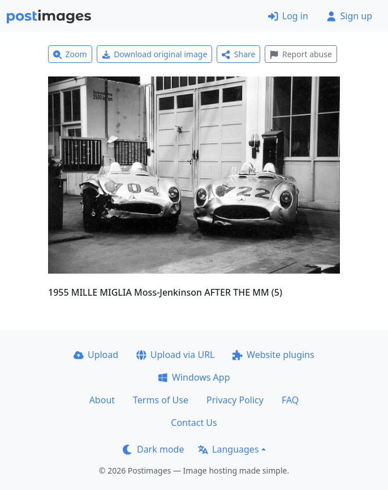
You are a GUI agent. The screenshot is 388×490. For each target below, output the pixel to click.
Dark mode (153, 449)
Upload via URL (175, 354)
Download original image (155, 54)
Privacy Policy (235, 400)
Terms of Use (160, 400)
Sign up (349, 16)
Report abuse (300, 54)
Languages (228, 449)
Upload (96, 354)
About (102, 400)
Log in (288, 16)
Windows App (194, 377)
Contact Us (194, 422)
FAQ (290, 400)
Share (238, 54)
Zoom (70, 54)
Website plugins (273, 354)
